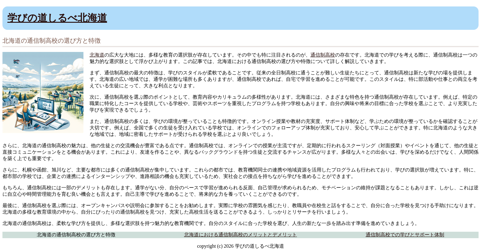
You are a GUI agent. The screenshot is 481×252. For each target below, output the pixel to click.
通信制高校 (322, 54)
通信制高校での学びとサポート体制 (405, 234)
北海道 (97, 54)
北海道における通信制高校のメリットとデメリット (240, 234)
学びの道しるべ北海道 (57, 17)
